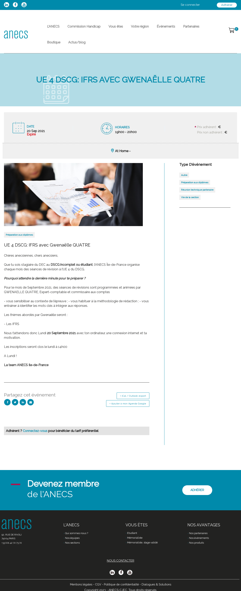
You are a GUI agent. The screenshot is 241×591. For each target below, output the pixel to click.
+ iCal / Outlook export (133, 405)
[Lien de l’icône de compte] (190, 5)
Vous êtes (108, 29)
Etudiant (132, 533)
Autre (184, 184)
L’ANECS (51, 29)
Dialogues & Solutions (158, 584)
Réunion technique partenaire (197, 199)
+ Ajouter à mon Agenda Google (127, 413)
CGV (97, 584)
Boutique (193, 29)
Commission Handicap (79, 29)
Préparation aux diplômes (19, 244)
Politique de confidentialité (121, 584)
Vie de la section (190, 206)
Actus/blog (54, 49)
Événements (151, 29)
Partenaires (174, 29)
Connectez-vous (35, 440)
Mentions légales (79, 584)
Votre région (129, 29)
